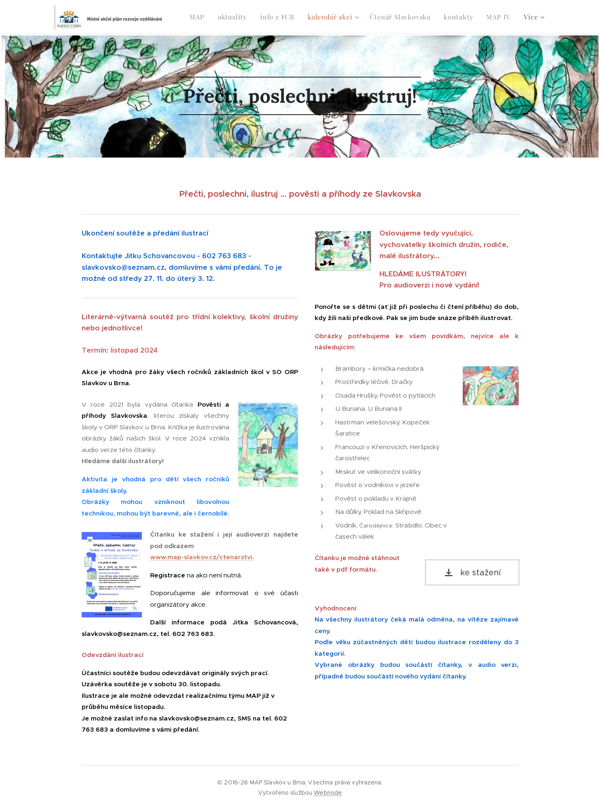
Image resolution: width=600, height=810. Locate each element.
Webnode (328, 792)
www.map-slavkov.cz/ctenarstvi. (202, 557)
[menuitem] (199, 17)
